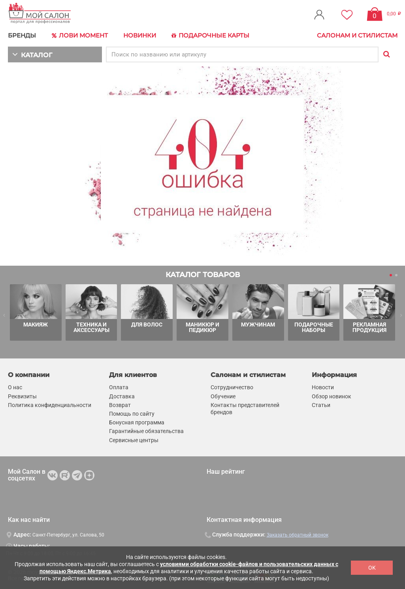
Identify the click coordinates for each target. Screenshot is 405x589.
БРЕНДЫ (22, 35)
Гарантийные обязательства (146, 431)
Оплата (118, 388)
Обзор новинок (331, 396)
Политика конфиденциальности (49, 405)
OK (372, 568)
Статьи (321, 405)
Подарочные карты (210, 35)
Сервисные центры (133, 440)
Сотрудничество (232, 388)
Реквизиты (22, 396)
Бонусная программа (136, 422)
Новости (323, 388)
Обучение (223, 396)
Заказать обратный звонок (297, 535)
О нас (15, 388)
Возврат (120, 405)
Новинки (139, 35)
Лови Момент (80, 35)
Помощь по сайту (131, 414)
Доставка (122, 396)
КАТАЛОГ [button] (32, 54)
